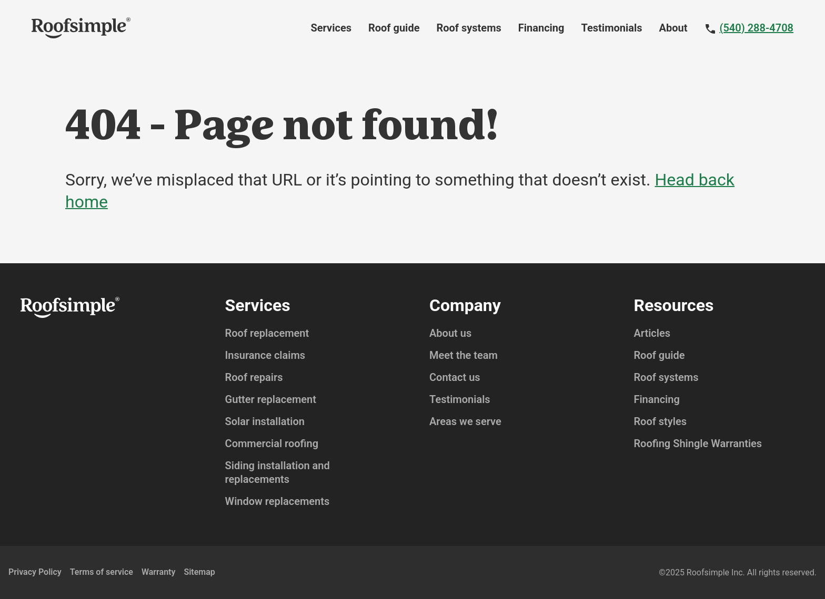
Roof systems (468, 28)
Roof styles (660, 421)
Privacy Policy (35, 572)
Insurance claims (265, 355)
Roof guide (394, 28)
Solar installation (265, 421)
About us (450, 333)
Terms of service (101, 572)
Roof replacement (267, 333)
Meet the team (463, 355)
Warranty (158, 572)
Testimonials (611, 28)
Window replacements (277, 501)
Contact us (454, 377)
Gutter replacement (270, 399)
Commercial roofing (272, 443)
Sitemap (199, 572)
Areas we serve (465, 421)
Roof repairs (254, 377)
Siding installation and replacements (277, 472)
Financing (541, 28)
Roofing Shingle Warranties (697, 443)
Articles (651, 333)
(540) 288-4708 (756, 28)
